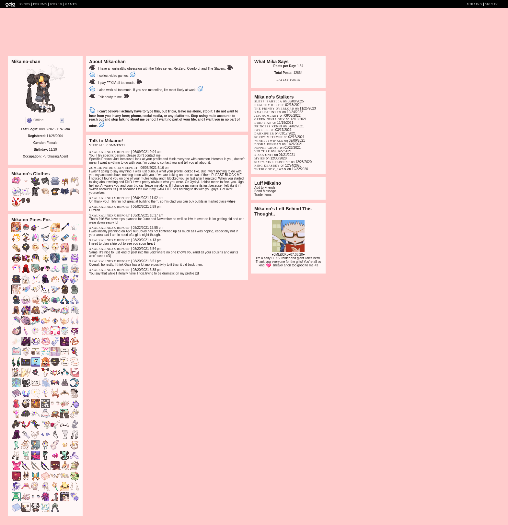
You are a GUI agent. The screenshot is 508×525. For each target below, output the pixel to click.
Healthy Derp (267, 105)
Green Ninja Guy (269, 119)
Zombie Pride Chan (106, 167)
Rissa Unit (263, 155)
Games (71, 4)
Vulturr (262, 151)
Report (123, 152)
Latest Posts (288, 79)
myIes (259, 158)
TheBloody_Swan (270, 169)
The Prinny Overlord (274, 108)
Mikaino (474, 4)
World (56, 4)
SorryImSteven (268, 137)
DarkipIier (264, 133)
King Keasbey (267, 165)
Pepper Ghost (266, 147)
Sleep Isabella (268, 101)
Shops (24, 4)
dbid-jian (263, 122)
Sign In (491, 4)
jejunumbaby (266, 115)
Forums (40, 4)
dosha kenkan (267, 144)
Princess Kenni (268, 126)
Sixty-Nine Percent (272, 162)
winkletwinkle (268, 140)
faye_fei (262, 130)
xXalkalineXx (102, 152)
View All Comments (107, 145)
